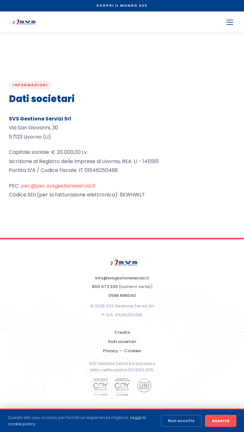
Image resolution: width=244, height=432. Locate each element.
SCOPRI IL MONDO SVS (121, 5)
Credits (122, 332)
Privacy (110, 351)
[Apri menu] (229, 22)
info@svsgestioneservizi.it (122, 278)
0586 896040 (122, 295)
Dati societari (122, 342)
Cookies (132, 351)
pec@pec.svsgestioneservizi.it (58, 185)
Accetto (220, 420)
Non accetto (181, 420)
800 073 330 (105, 287)
